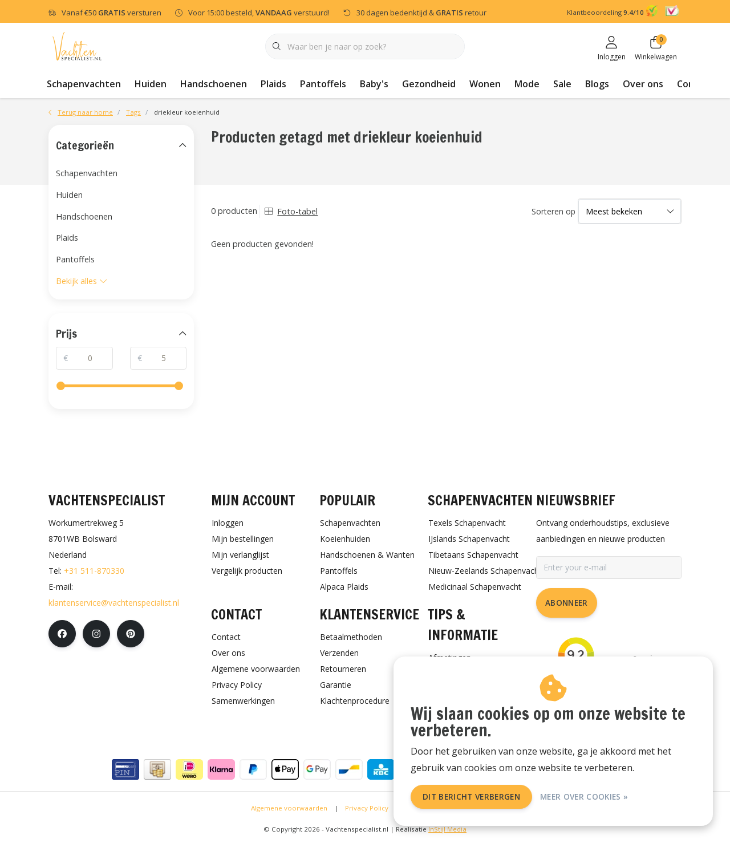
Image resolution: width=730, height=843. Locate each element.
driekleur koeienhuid (187, 112)
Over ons (643, 84)
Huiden (151, 84)
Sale (562, 84)
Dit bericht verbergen (471, 796)
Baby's (374, 84)
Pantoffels (323, 84)
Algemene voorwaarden (289, 808)
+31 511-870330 (94, 570)
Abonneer (566, 602)
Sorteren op (553, 211)
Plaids (273, 84)
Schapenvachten (84, 84)
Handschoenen (213, 84)
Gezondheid (429, 84)
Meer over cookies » (584, 796)
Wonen (485, 84)
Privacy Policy (366, 808)
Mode (527, 84)
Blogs (597, 84)
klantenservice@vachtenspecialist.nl (113, 602)
